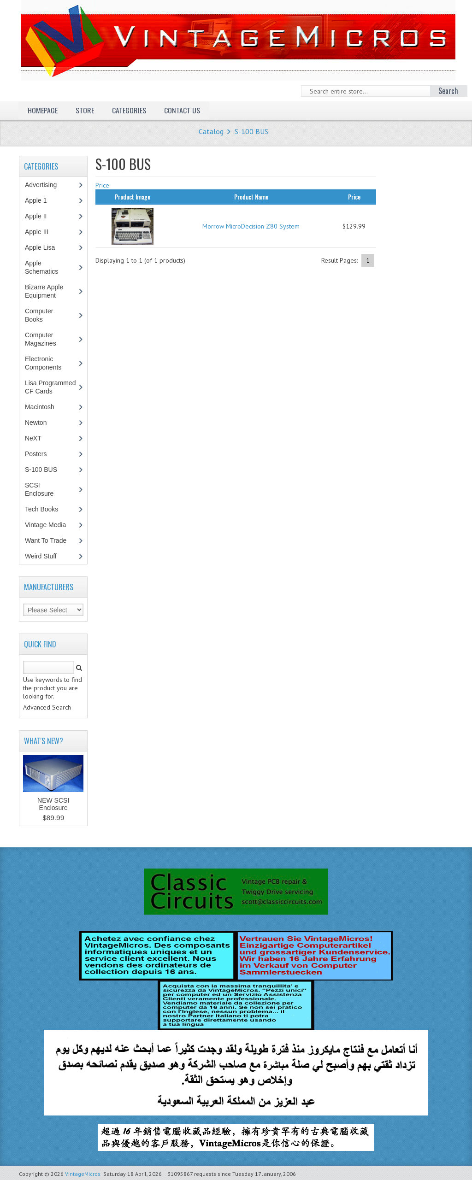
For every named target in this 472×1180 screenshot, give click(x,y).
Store (85, 110)
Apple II (40, 216)
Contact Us (182, 110)
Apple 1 (40, 200)
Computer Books (40, 315)
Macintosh (44, 407)
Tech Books (48, 509)
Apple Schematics (46, 267)
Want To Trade (45, 540)
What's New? (43, 740)
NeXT (33, 438)
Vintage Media (50, 524)
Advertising (45, 184)
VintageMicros (82, 1173)
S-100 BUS (251, 131)
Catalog (211, 131)
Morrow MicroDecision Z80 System (251, 226)
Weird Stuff (45, 556)
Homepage (43, 110)
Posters (40, 454)
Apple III (41, 231)
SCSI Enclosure (44, 489)
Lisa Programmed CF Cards (50, 387)
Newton (36, 422)
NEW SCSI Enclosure (53, 804)
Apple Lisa (46, 247)
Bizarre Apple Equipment (45, 291)
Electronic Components (48, 363)
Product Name (251, 196)
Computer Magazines (47, 339)
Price (102, 185)
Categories (129, 110)
